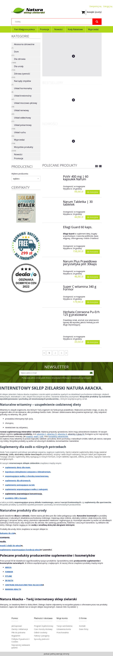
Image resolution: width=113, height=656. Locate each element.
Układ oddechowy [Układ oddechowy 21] (22, 117)
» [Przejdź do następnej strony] (66, 352)
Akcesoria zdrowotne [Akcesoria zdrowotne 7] (24, 44)
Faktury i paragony (41, 635)
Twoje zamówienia (64, 626)
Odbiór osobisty (40, 632)
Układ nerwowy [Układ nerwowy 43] (21, 110)
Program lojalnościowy (43, 626)
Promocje (18, 158)
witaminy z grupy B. (76, 434)
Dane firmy (83, 629)
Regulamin (15, 635)
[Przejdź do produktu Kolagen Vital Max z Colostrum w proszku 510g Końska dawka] (62, 151)
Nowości (18, 154)
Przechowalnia (63, 632)
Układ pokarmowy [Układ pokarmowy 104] (23, 125)
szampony (5, 537)
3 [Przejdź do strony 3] (61, 353)
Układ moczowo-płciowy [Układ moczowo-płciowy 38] (25, 103)
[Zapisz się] (91, 373)
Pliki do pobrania (18, 632)
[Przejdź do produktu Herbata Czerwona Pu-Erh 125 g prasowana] (62, 110)
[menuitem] (24, 29)
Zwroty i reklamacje (19, 629)
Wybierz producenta (19, 174)
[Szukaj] (96, 22)
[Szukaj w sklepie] (56, 21)
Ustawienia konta (64, 629)
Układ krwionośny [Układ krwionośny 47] (22, 95)
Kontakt (82, 626)
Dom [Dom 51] (16, 51)
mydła (3, 541)
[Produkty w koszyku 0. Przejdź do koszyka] (94, 11)
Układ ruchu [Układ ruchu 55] (20, 132)
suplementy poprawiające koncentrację (23, 493)
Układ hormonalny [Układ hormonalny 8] (23, 88)
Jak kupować (16, 626)
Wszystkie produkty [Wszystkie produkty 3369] (23, 147)
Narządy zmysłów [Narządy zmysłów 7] (22, 81)
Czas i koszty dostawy (43, 629)
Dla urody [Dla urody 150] (18, 66)
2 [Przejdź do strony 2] (55, 353)
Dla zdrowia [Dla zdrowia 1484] (19, 59)
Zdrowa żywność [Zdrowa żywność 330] (22, 73)
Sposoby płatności (41, 639)
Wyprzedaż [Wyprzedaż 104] (19, 139)
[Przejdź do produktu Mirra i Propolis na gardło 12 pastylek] (62, 74)
